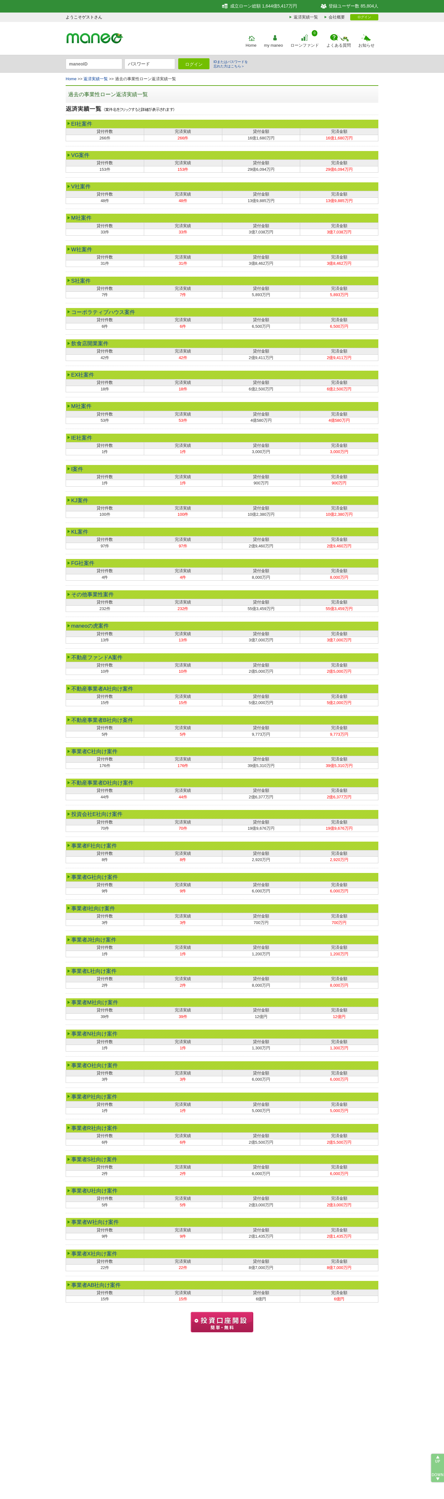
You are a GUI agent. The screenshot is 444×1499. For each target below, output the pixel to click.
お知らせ (366, 45)
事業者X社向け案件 (94, 1254)
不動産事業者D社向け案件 (102, 783)
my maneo (273, 45)
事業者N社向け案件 (94, 1034)
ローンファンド (304, 45)
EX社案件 (82, 375)
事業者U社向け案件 (94, 1191)
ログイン (364, 17)
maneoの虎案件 (90, 626)
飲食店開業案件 (89, 343)
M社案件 (81, 218)
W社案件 (81, 249)
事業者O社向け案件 (94, 1065)
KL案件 (79, 532)
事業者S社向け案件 (94, 1159)
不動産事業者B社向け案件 (102, 720)
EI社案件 (81, 124)
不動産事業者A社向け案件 (102, 689)
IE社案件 (81, 438)
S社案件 (81, 281)
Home (251, 45)
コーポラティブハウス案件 (103, 312)
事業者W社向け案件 (95, 1222)
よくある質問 (338, 45)
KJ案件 (79, 500)
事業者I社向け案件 (93, 908)
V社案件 (81, 186)
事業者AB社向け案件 (96, 1285)
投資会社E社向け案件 (97, 814)
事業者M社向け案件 (94, 1002)
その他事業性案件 (92, 594)
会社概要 (337, 17)
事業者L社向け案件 (94, 971)
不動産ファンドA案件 (97, 657)
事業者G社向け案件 (94, 877)
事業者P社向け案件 (94, 1097)
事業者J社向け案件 (94, 940)
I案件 (77, 469)
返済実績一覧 (306, 17)
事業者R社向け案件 (94, 1128)
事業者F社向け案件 (94, 846)
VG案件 (80, 155)
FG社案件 (83, 563)
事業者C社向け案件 (94, 751)
